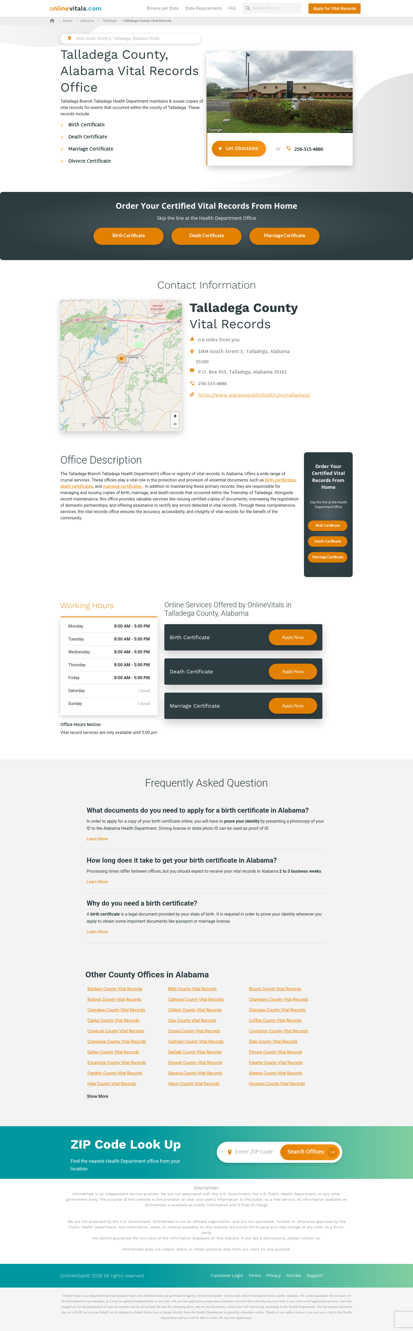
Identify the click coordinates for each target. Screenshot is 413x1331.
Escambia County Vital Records (116, 1062)
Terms (254, 1276)
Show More (97, 1096)
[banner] (76, 8)
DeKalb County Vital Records (195, 1052)
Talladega (109, 21)
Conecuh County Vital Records (115, 1031)
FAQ (232, 8)
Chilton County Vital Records (195, 1009)
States (67, 21)
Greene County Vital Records (275, 1073)
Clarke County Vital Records (113, 1020)
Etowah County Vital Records (195, 1062)
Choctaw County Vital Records (277, 1009)
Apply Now (293, 637)
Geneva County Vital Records (195, 1073)
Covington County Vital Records (278, 1031)
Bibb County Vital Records (192, 988)
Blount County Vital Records (275, 988)
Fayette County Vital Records (276, 1062)
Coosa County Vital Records (194, 1031)
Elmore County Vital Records (275, 1052)
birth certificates (280, 480)
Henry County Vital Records (193, 1083)
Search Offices (305, 1152)
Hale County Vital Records (111, 1083)
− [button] (175, 424)
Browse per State (164, 8)
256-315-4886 (308, 149)
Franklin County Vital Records (114, 1073)
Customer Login (227, 1276)
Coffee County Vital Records (275, 1020)
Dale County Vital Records (273, 1041)
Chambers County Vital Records (278, 999)
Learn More (97, 838)
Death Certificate (87, 137)
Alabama (87, 21)
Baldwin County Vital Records (114, 988)
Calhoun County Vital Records (196, 999)
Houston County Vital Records (277, 1083)
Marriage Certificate (90, 149)
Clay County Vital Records (192, 1020)
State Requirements (203, 8)
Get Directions (239, 149)
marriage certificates (122, 486)
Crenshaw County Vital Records (116, 1041)
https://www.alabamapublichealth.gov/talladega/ (254, 395)
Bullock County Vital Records (114, 999)
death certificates (76, 486)
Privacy (273, 1276)
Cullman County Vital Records (196, 1041)
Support (315, 1276)
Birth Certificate (86, 125)
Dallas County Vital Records (113, 1052)
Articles (293, 1276)
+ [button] (175, 416)
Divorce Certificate (89, 161)
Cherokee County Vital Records (116, 1009)
